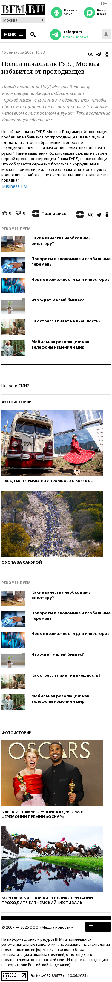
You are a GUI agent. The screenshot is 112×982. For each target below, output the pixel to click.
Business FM (14, 186)
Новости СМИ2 (15, 385)
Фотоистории (16, 402)
